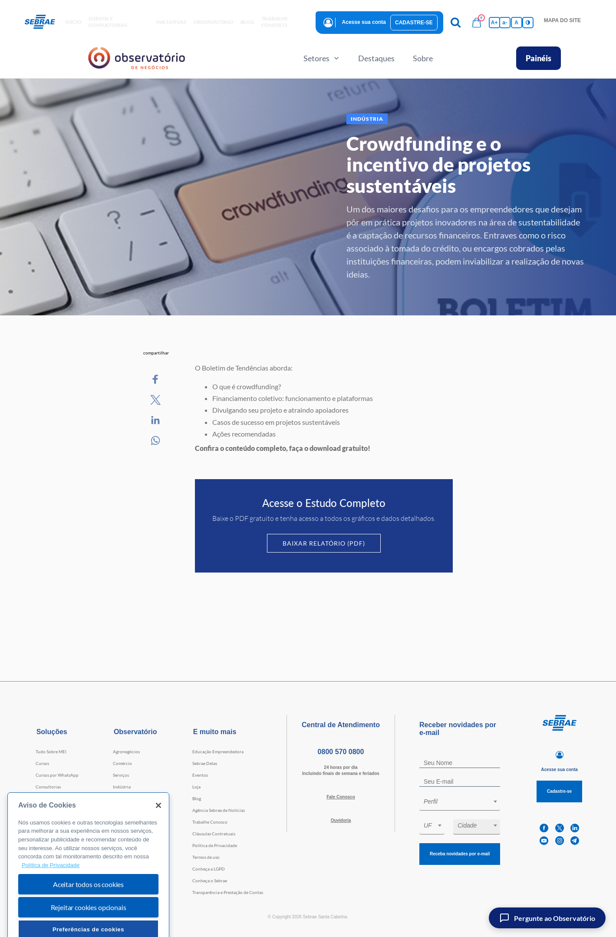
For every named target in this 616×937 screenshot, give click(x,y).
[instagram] (559, 840)
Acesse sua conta (364, 22)
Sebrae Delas (204, 763)
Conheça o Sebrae (209, 880)
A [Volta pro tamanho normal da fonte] (516, 23)
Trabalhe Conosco (209, 821)
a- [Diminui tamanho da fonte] (504, 23)
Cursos (42, 763)
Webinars (45, 810)
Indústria (122, 786)
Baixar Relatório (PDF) (324, 543)
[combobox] (459, 803)
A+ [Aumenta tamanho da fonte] (494, 23)
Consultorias (48, 786)
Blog (196, 798)
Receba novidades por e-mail (460, 853)
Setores (321, 58)
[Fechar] (158, 825)
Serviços (121, 775)
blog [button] (247, 22)
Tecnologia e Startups (134, 798)
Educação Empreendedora (218, 751)
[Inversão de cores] (528, 22)
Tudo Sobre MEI (51, 751)
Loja (196, 786)
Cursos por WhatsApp (57, 775)
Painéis (538, 58)
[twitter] (559, 828)
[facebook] (544, 828)
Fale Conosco (340, 797)
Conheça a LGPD (208, 868)
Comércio (122, 763)
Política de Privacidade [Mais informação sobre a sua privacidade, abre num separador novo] (50, 885)
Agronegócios (126, 751)
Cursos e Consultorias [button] (108, 21)
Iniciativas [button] (171, 22)
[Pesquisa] (456, 22)
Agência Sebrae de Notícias (218, 810)
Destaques (376, 58)
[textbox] (464, 801)
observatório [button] (214, 22)
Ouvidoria (341, 820)
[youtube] (544, 840)
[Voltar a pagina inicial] (43, 22)
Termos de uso (206, 857)
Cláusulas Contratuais (213, 833)
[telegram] (574, 840)
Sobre (423, 58)
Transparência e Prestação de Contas (227, 892)
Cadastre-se (414, 23)
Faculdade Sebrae (53, 798)
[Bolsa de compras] (476, 22)
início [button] (73, 22)
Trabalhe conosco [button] (274, 21)
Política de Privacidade (214, 845)
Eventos (200, 775)
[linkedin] (574, 828)
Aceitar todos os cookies (88, 905)
